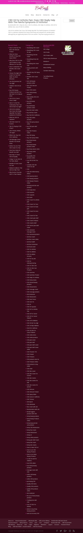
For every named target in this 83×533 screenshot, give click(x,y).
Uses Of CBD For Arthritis (22, 27)
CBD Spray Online (31, 394)
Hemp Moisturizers (32, 432)
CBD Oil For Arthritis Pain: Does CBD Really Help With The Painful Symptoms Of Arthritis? (31, 21)
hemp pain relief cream (33, 440)
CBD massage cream (32, 289)
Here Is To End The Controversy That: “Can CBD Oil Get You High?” (15, 105)
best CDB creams (31, 90)
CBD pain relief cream (32, 345)
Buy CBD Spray (31, 135)
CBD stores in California (33, 397)
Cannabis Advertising (48, 70)
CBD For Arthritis (32, 25)
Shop (32, 15)
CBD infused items (32, 287)
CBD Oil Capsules (31, 306)
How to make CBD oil (32, 447)
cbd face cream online (33, 239)
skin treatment (31, 493)
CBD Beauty (11, 524)
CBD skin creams (31, 378)
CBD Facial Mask (66, 522)
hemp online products (32, 437)
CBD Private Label (48, 55)
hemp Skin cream (31, 442)
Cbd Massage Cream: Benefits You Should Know (15, 141)
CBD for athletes (31, 252)
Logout (50, 524)
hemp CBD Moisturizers (33, 427)
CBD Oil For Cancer (32, 313)
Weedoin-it (46, 61)
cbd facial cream (31, 247)
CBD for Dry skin (31, 258)
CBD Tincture (30, 399)
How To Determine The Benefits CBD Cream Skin (15, 68)
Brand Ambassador (40, 3)
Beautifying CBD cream (33, 47)
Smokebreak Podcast (49, 64)
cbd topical (30, 402)
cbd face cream (31, 237)
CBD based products (32, 176)
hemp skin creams (31, 445)
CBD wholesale (31, 404)
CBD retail (29, 368)
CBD (28, 169)
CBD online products (32, 337)
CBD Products (30, 357)
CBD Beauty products (32, 178)
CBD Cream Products (32, 220)
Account (56, 524)
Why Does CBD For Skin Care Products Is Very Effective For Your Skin (15, 62)
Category (46, 522)
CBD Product (30, 354)
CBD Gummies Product (33, 275)
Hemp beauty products (33, 416)
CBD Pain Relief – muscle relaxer (22, 526)
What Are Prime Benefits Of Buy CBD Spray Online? (15, 56)
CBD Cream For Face (32, 204)
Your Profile (72, 3)
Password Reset (65, 524)
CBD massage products (33, 292)
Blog (53, 15)
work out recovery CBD (33, 513)
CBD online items (31, 335)
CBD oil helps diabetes (33, 325)
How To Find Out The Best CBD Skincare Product (15, 49)
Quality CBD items (32, 484)
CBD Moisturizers (31, 297)
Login (30, 524)
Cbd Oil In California (32, 328)
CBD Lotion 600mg (44, 520)
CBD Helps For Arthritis (44, 25)
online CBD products (32, 479)
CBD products (23, 522)
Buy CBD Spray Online (33, 137)
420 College (46, 49)
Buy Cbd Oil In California (33, 115)
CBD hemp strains (31, 280)
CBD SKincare (30, 389)
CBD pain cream (31, 340)
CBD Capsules (30, 195)
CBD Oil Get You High (32, 323)
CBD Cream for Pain (32, 215)
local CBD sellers (31, 463)
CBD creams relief (31, 223)
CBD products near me (33, 359)
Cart (49, 3)
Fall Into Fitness (64, 3)
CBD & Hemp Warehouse (50, 58)
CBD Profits (46, 52)
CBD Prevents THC (32, 352)
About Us (38, 15)
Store (31, 522)
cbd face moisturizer (32, 244)
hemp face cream (31, 430)
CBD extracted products (33, 234)
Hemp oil (29, 435)
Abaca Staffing (47, 67)
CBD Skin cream (31, 371)
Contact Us (46, 15)
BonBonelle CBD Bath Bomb (59, 520)
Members (43, 524)
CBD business (30, 192)
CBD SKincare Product (33, 392)
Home (27, 15)
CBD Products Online (32, 362)
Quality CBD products (32, 486)
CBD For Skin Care (32, 265)
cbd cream (29, 197)
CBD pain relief (31, 342)
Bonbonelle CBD (14, 25)
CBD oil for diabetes (32, 320)
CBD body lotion (31, 190)
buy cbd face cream (32, 112)
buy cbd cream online (32, 110)
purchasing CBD (31, 481)
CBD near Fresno (31, 299)
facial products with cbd (33, 409)
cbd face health (31, 242)
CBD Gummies (31, 272)
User (25, 524)
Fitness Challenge (55, 3)
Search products (13, 522)
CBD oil (29, 304)
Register (36, 524)
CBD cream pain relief (32, 218)
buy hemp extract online (33, 149)
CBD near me (30, 302)
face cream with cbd (32, 407)
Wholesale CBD (33, 520)
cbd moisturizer (31, 294)
